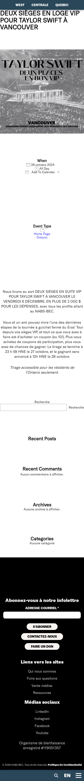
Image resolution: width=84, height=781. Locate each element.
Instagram (42, 718)
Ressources (42, 692)
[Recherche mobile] (56, 775)
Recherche (42, 402)
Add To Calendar (40, 172)
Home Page (42, 234)
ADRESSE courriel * (42, 608)
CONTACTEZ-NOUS (42, 636)
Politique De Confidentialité (65, 764)
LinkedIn (42, 711)
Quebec (62, 5)
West (19, 5)
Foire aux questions (42, 678)
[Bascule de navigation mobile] (78, 775)
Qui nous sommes (42, 671)
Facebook (42, 726)
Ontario (42, 237)
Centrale (40, 5)
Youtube (42, 733)
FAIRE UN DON (42, 646)
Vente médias (42, 685)
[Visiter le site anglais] (67, 775)
